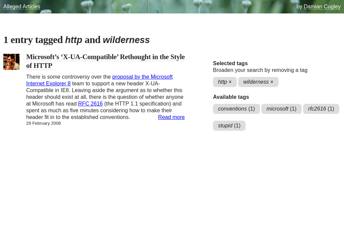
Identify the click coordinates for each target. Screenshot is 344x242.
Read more (171, 117)
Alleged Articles (21, 6)
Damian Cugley (322, 6)
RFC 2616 (90, 104)
